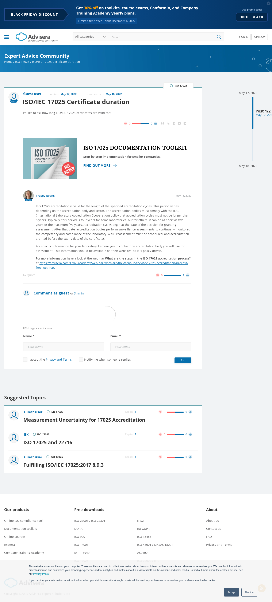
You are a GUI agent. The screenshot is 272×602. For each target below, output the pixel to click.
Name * (28, 336)
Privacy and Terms (59, 359)
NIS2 (140, 519)
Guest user (33, 456)
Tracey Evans (45, 196)
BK (26, 434)
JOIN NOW (259, 37)
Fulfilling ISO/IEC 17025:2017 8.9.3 (64, 463)
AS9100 (142, 551)
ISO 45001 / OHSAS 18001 (155, 543)
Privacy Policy (41, 574)
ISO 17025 (22, 62)
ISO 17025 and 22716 (48, 441)
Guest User (33, 412)
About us (212, 519)
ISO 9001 (80, 535)
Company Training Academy (24, 551)
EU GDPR (143, 527)
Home (8, 62)
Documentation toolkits (20, 527)
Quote (29, 275)
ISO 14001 (81, 543)
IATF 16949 (81, 551)
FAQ (209, 535)
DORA (78, 527)
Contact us (213, 527)
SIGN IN (243, 37)
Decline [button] (249, 592)
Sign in (79, 293)
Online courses (15, 535)
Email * (115, 336)
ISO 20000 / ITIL (148, 559)
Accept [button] (231, 592)
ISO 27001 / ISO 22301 (89, 519)
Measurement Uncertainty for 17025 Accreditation (85, 419)
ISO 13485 (144, 535)
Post (182, 360)
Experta (9, 543)
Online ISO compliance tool (23, 519)
